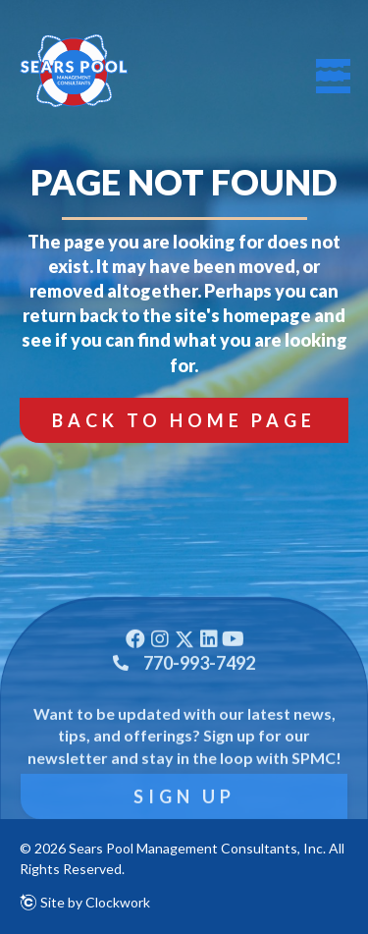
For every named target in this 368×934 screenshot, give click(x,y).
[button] (184, 420)
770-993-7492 (199, 694)
